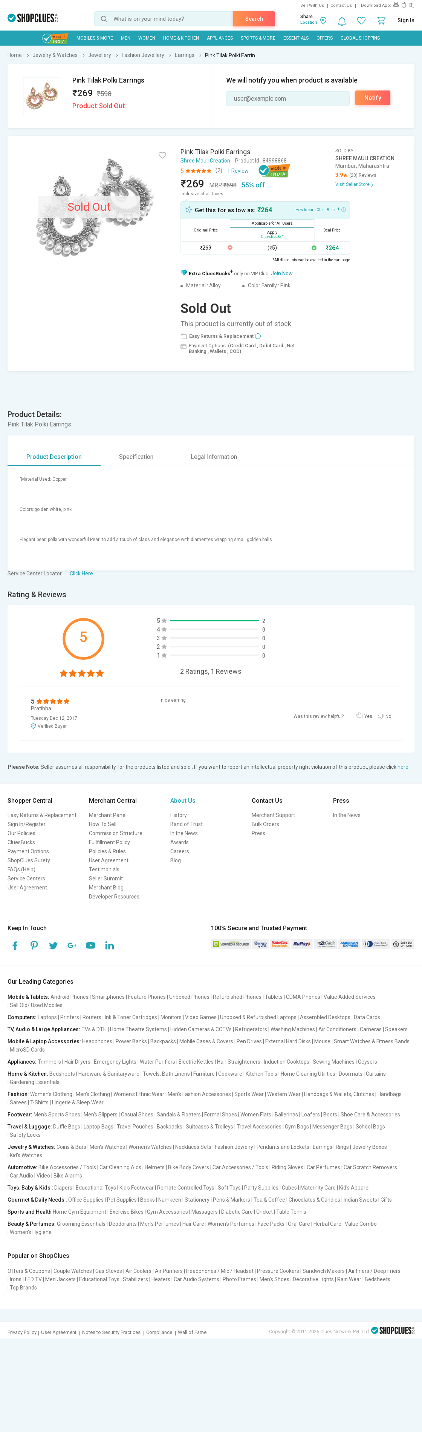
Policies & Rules (107, 851)
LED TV (33, 1279)
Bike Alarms (68, 1176)
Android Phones (69, 997)
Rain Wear (349, 1279)
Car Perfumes (323, 1167)
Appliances (220, 38)
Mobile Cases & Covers (206, 1041)
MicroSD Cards (27, 1050)
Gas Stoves (108, 1271)
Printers (69, 1017)
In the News (184, 833)
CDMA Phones (303, 997)
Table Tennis (291, 1212)
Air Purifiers (169, 1271)
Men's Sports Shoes (57, 1115)
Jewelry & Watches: (31, 1147)
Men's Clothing (93, 1094)
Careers (179, 851)
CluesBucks (21, 842)
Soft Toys (229, 1188)
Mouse (322, 1041)
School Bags (370, 1127)
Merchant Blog (106, 888)
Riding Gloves (287, 1167)
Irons (15, 1279)
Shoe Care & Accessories (370, 1115)
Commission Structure (115, 833)
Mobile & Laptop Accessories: (44, 1041)
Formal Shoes (220, 1115)
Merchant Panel (108, 815)
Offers (324, 38)
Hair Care (193, 1224)
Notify (372, 97)
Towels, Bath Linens (166, 1074)
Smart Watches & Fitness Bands (372, 1041)
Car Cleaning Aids (120, 1167)
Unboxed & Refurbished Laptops (258, 1017)
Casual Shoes (137, 1115)
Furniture (204, 1074)
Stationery (197, 1200)
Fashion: (18, 1094)
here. (404, 767)
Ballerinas (286, 1115)
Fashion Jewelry (234, 1147)
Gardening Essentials (35, 1082)
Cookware (230, 1074)
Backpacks (163, 1041)
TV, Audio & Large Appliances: (44, 1029)
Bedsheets (62, 1074)
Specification (136, 456)
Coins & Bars (71, 1147)
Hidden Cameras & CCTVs (201, 1029)
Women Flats (255, 1115)
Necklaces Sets (193, 1147)
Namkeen (169, 1200)
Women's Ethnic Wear (138, 1094)
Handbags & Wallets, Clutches (339, 1094)
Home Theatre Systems (138, 1029)
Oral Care (299, 1224)
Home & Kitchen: (28, 1074)
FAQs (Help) (21, 869)
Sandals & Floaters (179, 1115)
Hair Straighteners (238, 1062)
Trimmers (49, 1062)
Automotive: (22, 1167)
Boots (330, 1115)
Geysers (367, 1062)
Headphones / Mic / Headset (220, 1271)
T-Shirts (39, 1102)
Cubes (289, 1188)
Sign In (406, 20)
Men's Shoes (274, 1279)
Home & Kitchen (181, 38)
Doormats (350, 1074)
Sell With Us (312, 5)
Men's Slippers (101, 1115)
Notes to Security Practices (111, 1332)
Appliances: (22, 1062)
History (178, 815)
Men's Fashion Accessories (199, 1094)
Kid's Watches (26, 1155)
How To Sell (102, 824)
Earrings (322, 1147)
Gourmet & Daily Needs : (37, 1200)
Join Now (282, 273)
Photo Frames (239, 1279)
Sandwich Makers (324, 1271)
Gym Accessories (167, 1212)
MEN (125, 38)
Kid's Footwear (136, 1188)
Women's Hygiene (31, 1232)
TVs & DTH (94, 1029)
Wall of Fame (192, 1332)
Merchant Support (273, 815)
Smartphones (108, 997)
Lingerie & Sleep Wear (78, 1102)
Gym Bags (297, 1127)
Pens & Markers (231, 1200)
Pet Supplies (122, 1200)
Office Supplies (86, 1200)
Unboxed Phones (189, 997)
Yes (368, 716)
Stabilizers (135, 1279)
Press (258, 833)
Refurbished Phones (237, 997)
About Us (183, 800)
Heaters (160, 1279)
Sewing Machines (334, 1062)
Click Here (81, 573)
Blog (175, 860)
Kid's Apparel (354, 1188)
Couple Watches (73, 1271)
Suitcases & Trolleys (209, 1127)
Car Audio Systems (196, 1279)
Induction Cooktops (286, 1062)
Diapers (63, 1188)
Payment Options (28, 851)
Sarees (18, 1102)
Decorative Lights (313, 1279)
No (388, 716)
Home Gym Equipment (79, 1212)
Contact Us (341, 5)
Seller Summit (106, 878)
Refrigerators (251, 1029)
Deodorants (123, 1224)
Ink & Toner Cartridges (131, 1017)
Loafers (310, 1115)
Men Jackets (60, 1279)
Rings (342, 1147)
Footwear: (20, 1115)
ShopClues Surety (29, 860)
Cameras (371, 1029)
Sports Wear (249, 1094)
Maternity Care (318, 1188)
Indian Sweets (360, 1200)
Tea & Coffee (269, 1200)
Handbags (390, 1094)
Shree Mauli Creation (205, 161)
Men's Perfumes (159, 1224)
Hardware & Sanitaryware (108, 1074)
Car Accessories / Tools (240, 1167)
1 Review (238, 171)
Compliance (159, 1332)
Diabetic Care (237, 1212)
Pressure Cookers (278, 1271)
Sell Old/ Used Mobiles (36, 1005)
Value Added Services (350, 997)
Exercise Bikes (127, 1212)
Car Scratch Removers (370, 1167)
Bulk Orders (265, 824)
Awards (179, 842)
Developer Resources (114, 897)
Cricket (264, 1212)
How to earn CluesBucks (320, 209)
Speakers (396, 1029)
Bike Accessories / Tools (67, 1167)
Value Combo (361, 1224)
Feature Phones (147, 997)
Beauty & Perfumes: (32, 1224)
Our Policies (21, 833)
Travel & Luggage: (30, 1127)
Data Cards (367, 1017)
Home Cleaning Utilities (308, 1074)
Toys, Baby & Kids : (30, 1188)
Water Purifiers (157, 1062)
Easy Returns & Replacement (42, 815)
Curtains (376, 1074)
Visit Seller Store (352, 184)
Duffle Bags (66, 1127)
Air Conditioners (337, 1029)
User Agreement (27, 888)
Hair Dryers (77, 1062)
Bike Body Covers (188, 1167)
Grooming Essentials (81, 1224)
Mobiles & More (94, 38)
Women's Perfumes (231, 1224)
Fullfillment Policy (109, 842)
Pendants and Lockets (283, 1147)
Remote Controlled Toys (185, 1188)
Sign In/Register (27, 824)
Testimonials (104, 869)
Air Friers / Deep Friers (374, 1271)
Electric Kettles (196, 1062)
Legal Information (214, 456)
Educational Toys (96, 1188)
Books (147, 1200)
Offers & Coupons (29, 1271)
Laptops (47, 1017)
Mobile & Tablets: (28, 997)
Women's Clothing (51, 1094)
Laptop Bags (98, 1127)
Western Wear (284, 1094)
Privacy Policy (22, 1332)
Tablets (274, 997)
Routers (92, 1017)
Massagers (204, 1212)
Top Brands (23, 1288)
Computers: (22, 1017)
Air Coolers (138, 1271)
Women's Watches (150, 1147)
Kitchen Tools (261, 1074)
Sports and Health (30, 1212)
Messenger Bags (332, 1127)
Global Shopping (360, 38)
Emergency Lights (115, 1062)
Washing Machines (293, 1029)
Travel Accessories (259, 1127)
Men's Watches (107, 1147)
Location (308, 22)
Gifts (386, 1200)
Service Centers (26, 878)
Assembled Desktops (325, 1017)
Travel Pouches (135, 1127)
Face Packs (271, 1224)
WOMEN (146, 38)
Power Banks (131, 1041)
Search (254, 19)
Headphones (97, 1041)
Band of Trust (186, 824)
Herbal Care (327, 1224)
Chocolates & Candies (314, 1200)
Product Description (54, 456)
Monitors (171, 1017)
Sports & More (258, 38)
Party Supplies (261, 1188)
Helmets (155, 1167)
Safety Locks (25, 1135)
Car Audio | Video (30, 1176)
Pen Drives (249, 1041)
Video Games (201, 1017)
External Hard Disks (288, 1041)
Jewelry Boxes (369, 1147)
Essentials (296, 38)
